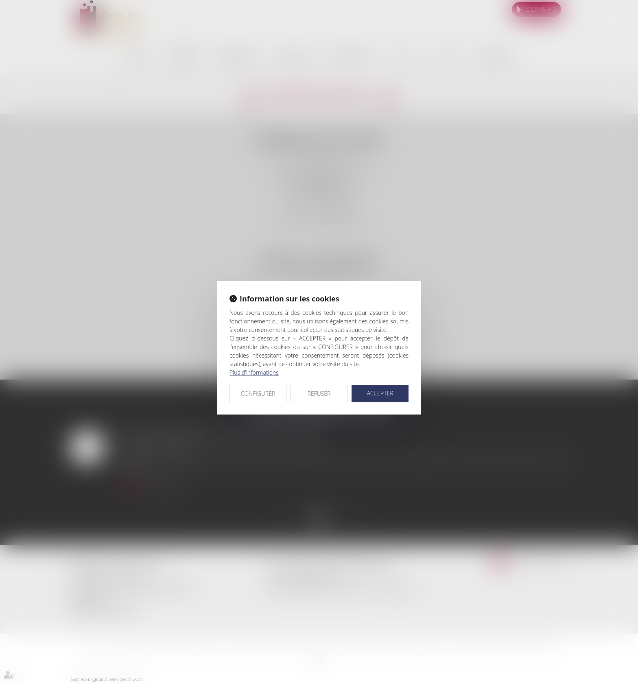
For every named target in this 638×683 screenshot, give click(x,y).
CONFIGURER (258, 393)
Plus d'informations (254, 372)
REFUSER (319, 393)
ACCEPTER (380, 393)
